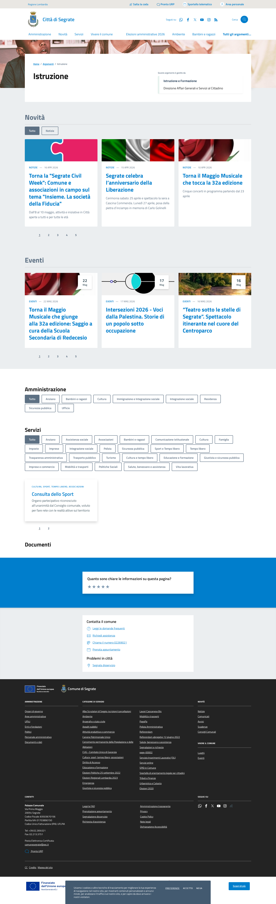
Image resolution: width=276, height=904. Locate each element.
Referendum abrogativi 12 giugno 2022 (160, 737)
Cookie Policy (146, 817)
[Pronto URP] (165, 4)
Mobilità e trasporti (149, 716)
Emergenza (88, 783)
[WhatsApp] (179, 19)
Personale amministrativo (38, 737)
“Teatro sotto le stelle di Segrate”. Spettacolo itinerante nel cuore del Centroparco (212, 320)
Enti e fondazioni (33, 727)
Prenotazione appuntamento (97, 811)
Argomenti (48, 64)
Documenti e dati (33, 742)
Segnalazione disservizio (94, 817)
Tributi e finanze (148, 778)
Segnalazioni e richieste (152, 747)
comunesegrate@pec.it (37, 844)
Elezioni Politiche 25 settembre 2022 (101, 773)
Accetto (188, 888)
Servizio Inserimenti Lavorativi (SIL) (158, 758)
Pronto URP (34, 851)
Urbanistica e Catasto (151, 783)
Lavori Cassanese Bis (151, 711)
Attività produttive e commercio (98, 732)
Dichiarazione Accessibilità (153, 827)
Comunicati (203, 716)
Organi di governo (34, 711)
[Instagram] (207, 19)
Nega (199, 888)
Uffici (27, 721)
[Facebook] (186, 19)
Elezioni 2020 (147, 788)
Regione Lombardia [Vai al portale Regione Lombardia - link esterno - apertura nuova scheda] (38, 4)
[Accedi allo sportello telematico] (197, 4)
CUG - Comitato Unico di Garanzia (99, 752)
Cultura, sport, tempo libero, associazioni (58, 486)
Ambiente (178, 34)
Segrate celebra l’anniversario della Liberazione (129, 182)
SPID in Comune (148, 768)
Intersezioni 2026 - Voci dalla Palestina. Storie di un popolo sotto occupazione (135, 320)
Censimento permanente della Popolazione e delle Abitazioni (107, 744)
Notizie (50, 131)
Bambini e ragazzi (203, 34)
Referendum (146, 732)
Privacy (144, 811)
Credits (32, 867)
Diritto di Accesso (91, 762)
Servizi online (146, 763)
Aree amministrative (35, 716)
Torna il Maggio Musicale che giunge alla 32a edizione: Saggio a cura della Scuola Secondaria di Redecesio (60, 323)
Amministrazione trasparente (155, 806)
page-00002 (146, 752)
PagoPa (143, 721)
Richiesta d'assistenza (94, 822)
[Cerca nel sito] (244, 19)
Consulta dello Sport (53, 494)
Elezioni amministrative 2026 (145, 34)
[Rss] (214, 19)
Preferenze (172, 888)
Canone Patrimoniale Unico (96, 737)
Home (36, 64)
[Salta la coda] (138, 4)
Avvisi (201, 721)
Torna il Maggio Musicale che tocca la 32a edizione (212, 179)
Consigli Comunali (207, 732)
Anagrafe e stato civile (93, 721)
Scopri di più (239, 886)
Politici (28, 732)
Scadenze (203, 727)
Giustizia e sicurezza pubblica (97, 788)
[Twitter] (193, 19)
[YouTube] (200, 19)
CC (26, 867)
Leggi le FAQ (88, 806)
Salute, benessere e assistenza (155, 742)
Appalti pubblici (89, 727)
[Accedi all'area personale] (232, 4)
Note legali (145, 822)
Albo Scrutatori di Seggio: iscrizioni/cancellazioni (106, 711)
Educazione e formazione (95, 767)
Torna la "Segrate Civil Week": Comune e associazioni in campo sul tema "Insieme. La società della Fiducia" (59, 189)
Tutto (32, 131)
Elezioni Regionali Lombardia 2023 (100, 778)
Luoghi (201, 753)
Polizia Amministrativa (151, 727)
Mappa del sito (45, 867)
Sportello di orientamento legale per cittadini (162, 773)
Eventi (33, 301)
